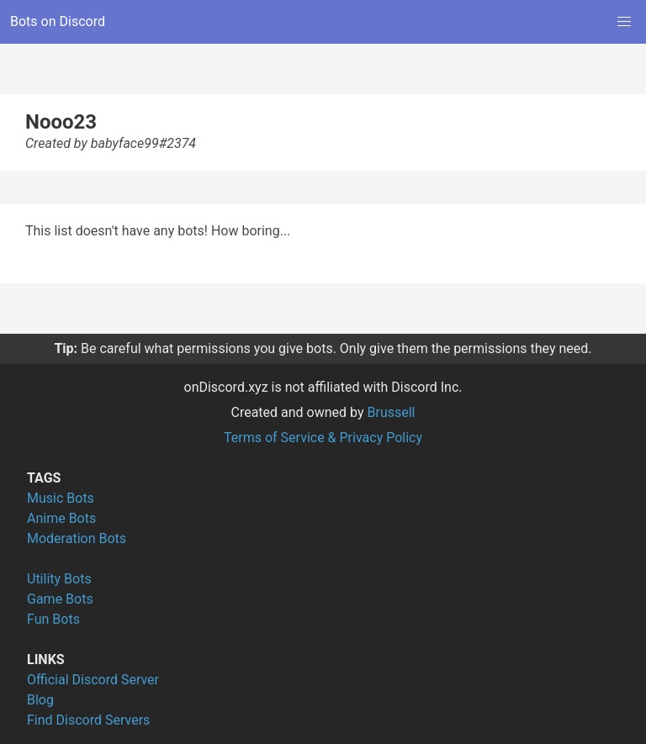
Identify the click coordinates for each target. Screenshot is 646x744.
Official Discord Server (93, 680)
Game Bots (60, 599)
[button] (624, 22)
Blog (40, 700)
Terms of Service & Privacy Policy (323, 438)
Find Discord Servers (88, 720)
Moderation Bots (76, 538)
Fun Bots (53, 619)
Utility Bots (59, 579)
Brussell (392, 412)
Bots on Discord (57, 21)
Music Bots (60, 498)
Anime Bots (61, 518)
